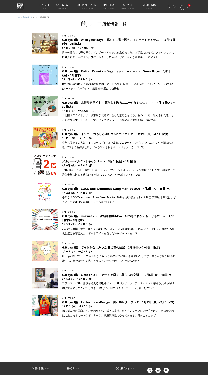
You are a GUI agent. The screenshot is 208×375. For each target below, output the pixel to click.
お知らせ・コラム (94, 355)
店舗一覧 (70, 346)
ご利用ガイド (37, 346)
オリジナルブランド (123, 350)
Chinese (173, 363)
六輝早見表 (150, 348)
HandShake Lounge (74, 355)
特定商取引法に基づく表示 (42, 363)
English (161, 363)
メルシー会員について (40, 350)
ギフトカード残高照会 (154, 352)
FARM (69, 363)
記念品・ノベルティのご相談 (126, 355)
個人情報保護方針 (39, 359)
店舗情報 (91, 350)
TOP (19, 17)
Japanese (149, 363)
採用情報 (118, 359)
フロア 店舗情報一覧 (108, 24)
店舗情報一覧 (27, 17)
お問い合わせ (37, 355)
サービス (91, 346)
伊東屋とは (119, 346)
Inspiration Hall (73, 350)
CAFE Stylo (71, 359)
